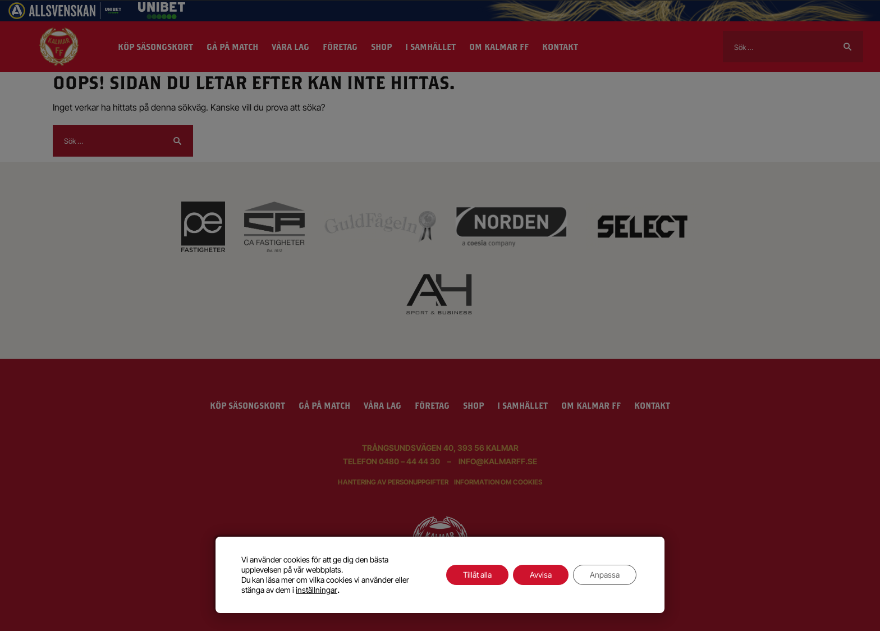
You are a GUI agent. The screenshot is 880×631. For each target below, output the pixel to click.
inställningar (316, 590)
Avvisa (541, 574)
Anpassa (605, 574)
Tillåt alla (477, 574)
